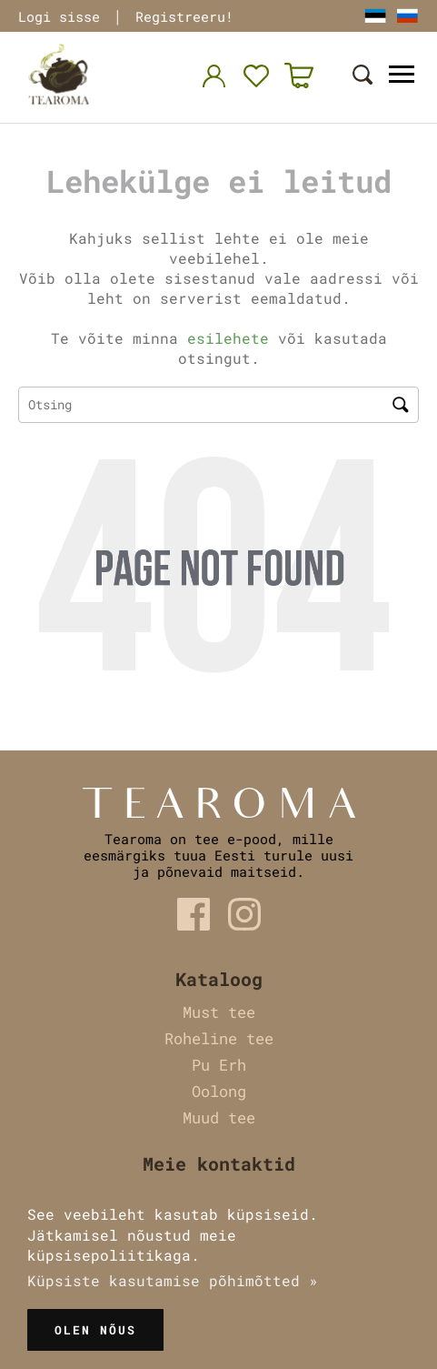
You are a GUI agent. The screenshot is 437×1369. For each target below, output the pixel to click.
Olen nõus (95, 1330)
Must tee (219, 1012)
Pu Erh (219, 1064)
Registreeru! (184, 16)
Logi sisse (59, 16)
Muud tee (219, 1117)
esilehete (228, 337)
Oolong (219, 1091)
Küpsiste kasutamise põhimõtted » (172, 1280)
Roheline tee (218, 1038)
